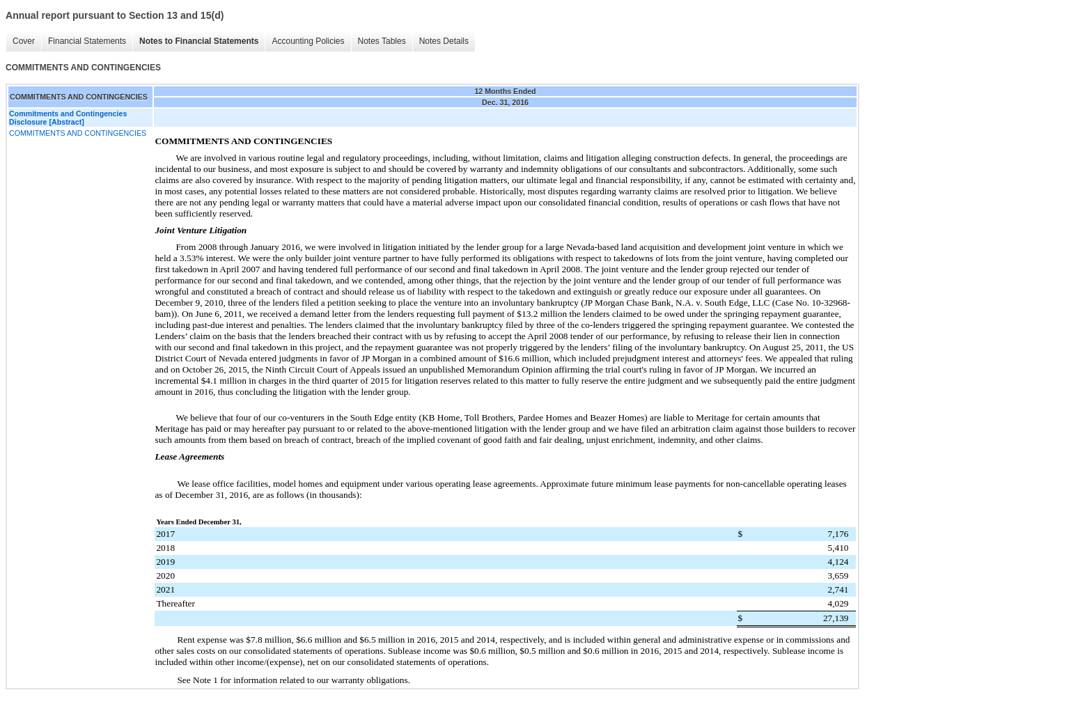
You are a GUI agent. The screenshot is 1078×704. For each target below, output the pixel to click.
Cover (24, 41)
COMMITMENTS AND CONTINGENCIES (77, 133)
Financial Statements (87, 41)
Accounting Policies (308, 41)
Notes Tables (382, 41)
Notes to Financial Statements (198, 41)
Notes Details (444, 41)
